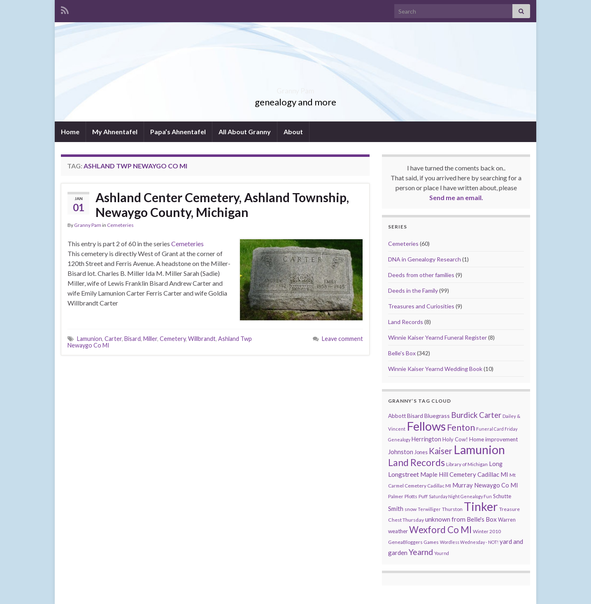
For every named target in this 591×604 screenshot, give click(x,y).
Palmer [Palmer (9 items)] (395, 496)
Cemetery (173, 338)
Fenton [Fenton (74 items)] (461, 427)
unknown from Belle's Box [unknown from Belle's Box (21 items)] (461, 519)
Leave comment (342, 338)
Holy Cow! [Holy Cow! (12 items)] (455, 439)
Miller (150, 338)
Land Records (405, 321)
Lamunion (89, 338)
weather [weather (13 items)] (398, 531)
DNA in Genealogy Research (424, 259)
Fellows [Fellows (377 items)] (426, 426)
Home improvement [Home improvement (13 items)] (493, 439)
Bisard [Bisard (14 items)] (415, 415)
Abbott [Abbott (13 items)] (397, 416)
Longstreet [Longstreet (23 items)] (403, 474)
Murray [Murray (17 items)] (462, 485)
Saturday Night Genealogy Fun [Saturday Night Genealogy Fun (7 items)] (460, 496)
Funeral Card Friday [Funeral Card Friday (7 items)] (496, 428)
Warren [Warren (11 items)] (507, 520)
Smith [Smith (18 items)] (395, 508)
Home (70, 131)
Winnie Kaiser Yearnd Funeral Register (437, 337)
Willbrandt (202, 338)
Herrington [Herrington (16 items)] (426, 439)
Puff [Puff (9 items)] (423, 496)
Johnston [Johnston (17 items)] (400, 451)
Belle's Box (402, 353)
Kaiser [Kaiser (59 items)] (440, 451)
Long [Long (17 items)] (496, 463)
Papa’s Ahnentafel (178, 131)
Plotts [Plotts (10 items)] (411, 496)
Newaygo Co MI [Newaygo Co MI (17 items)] (496, 485)
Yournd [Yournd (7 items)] (441, 553)
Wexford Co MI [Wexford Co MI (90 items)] (440, 529)
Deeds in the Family (413, 290)
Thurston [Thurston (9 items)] (452, 509)
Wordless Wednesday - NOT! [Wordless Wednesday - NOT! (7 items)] (469, 542)
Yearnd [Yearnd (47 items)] (421, 552)
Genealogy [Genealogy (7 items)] (399, 439)
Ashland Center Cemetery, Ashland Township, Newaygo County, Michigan (222, 204)
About (293, 131)
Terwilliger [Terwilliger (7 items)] (429, 509)
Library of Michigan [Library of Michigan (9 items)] (467, 464)
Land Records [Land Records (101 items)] (416, 462)
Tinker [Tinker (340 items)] (481, 506)
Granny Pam (295, 88)
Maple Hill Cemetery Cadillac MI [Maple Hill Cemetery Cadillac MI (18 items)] (464, 474)
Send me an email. (456, 197)
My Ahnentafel (114, 131)
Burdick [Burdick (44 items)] (464, 415)
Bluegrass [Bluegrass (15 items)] (437, 415)
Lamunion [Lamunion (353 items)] (479, 449)
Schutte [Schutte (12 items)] (502, 496)
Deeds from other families (421, 274)
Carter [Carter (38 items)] (490, 415)
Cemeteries (120, 225)
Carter (113, 338)
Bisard (132, 338)
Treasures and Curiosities (421, 306)
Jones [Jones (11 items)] (421, 452)
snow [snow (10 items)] (410, 509)
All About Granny (245, 131)
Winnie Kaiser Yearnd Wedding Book (435, 368)
